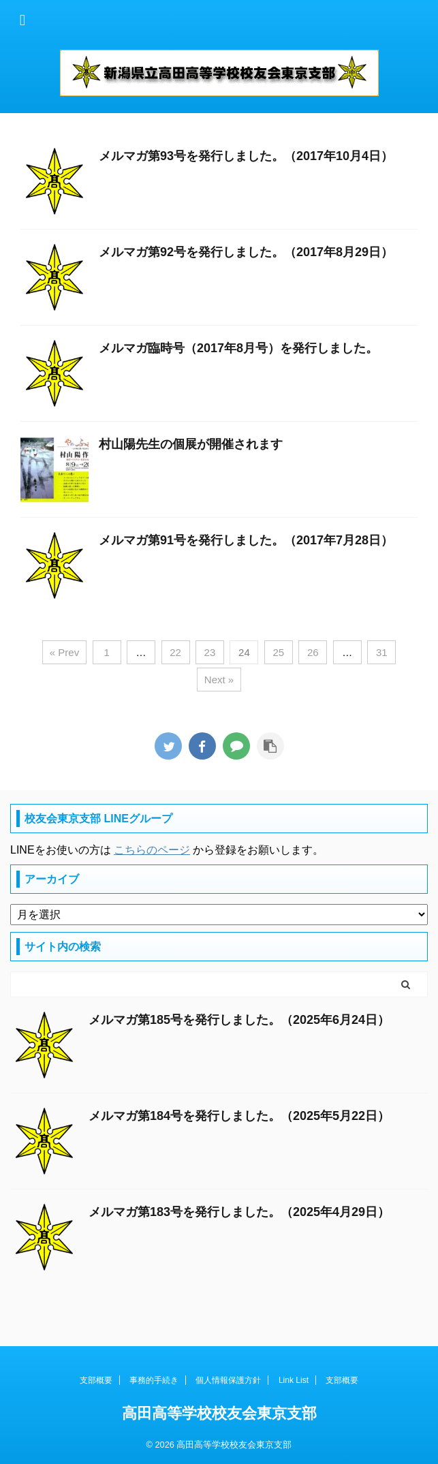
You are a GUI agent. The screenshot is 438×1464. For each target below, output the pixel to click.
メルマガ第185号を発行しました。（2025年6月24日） (239, 1020)
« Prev (64, 652)
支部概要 (96, 1380)
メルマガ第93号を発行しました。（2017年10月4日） (246, 156)
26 (313, 652)
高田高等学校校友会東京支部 (219, 1413)
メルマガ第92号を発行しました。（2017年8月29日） (246, 252)
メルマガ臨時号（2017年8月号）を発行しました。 (238, 348)
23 (210, 652)
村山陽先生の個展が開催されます (191, 444)
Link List (294, 1380)
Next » (219, 679)
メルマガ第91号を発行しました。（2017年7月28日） (246, 540)
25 (279, 652)
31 (382, 652)
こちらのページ (152, 850)
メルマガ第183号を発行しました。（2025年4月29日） (239, 1212)
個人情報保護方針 (228, 1380)
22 (175, 652)
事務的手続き (153, 1380)
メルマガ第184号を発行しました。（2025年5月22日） (239, 1116)
